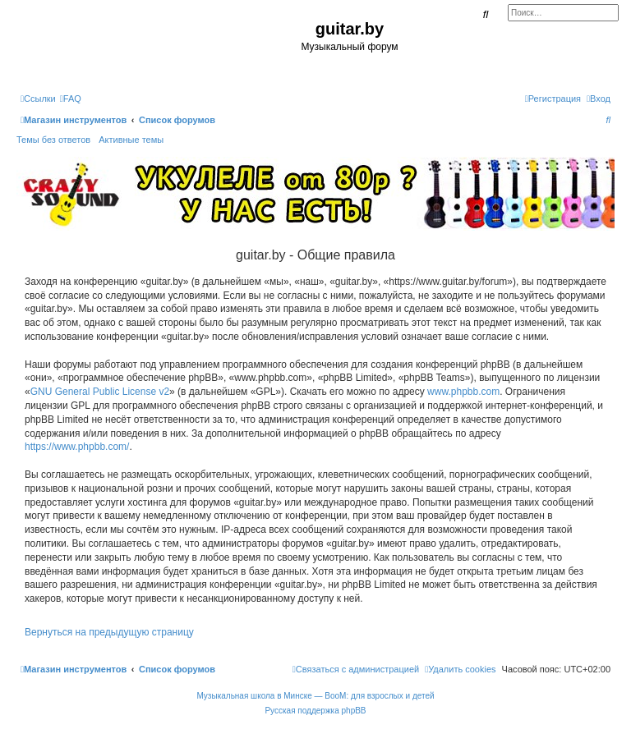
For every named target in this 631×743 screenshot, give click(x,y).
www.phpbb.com (463, 391)
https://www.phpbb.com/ (77, 446)
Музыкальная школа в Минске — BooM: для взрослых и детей (315, 695)
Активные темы (131, 139)
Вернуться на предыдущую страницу (109, 632)
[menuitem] (70, 98)
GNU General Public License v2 (99, 391)
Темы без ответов (53, 139)
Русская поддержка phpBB (315, 710)
